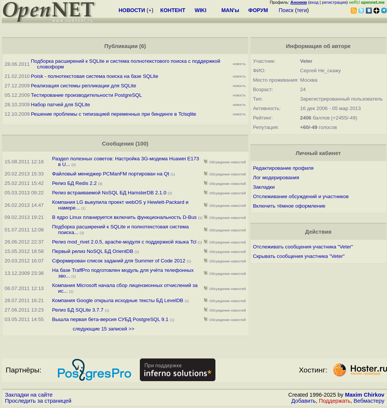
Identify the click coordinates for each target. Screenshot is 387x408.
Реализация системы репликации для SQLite (83, 85)
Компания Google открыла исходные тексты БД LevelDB (117, 300)
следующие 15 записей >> (103, 329)
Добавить (303, 401)
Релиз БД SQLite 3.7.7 (78, 310)
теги (302, 10)
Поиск (286, 10)
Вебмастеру (369, 401)
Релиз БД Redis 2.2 (74, 183)
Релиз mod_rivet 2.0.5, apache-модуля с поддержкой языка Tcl (124, 242)
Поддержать (335, 401)
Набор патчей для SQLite (60, 104)
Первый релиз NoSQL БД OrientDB (92, 251)
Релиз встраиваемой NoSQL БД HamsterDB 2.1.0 (109, 192)
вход (314, 2)
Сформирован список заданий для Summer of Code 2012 (119, 261)
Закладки (264, 187)
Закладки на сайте (29, 395)
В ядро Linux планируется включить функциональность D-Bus (124, 217)
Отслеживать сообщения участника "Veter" (303, 247)
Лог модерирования (276, 177)
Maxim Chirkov (364, 395)
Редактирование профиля (283, 168)
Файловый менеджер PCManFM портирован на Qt (110, 174)
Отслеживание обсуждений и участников (300, 196)
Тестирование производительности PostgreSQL (86, 95)
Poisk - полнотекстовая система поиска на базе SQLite (94, 76)
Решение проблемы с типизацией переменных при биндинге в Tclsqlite (114, 114)
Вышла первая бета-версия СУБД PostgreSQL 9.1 (110, 319)
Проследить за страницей (38, 401)
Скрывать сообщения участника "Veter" (299, 256)
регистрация (334, 2)
